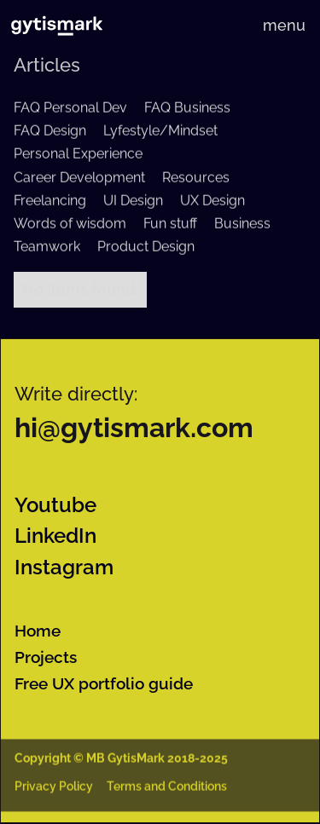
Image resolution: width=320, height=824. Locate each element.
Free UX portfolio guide (104, 683)
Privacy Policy (54, 788)
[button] (284, 25)
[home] (56, 25)
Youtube (55, 505)
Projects (46, 657)
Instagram (64, 567)
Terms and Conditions (167, 788)
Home (38, 630)
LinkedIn (55, 536)
